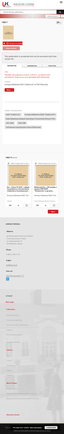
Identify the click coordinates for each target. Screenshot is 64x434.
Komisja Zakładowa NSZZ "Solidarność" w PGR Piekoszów (26, 84)
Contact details (11, 389)
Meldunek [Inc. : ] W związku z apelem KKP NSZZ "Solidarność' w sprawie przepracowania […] (45, 189)
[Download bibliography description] (10, 205)
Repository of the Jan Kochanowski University (22, 398)
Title (8, 356)
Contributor (10, 365)
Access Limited (12, 43)
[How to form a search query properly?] (62, 16)
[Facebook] (7, 279)
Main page (10, 302)
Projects (9, 330)
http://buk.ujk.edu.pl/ (15, 276)
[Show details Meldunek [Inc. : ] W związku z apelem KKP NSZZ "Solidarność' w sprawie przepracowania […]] (53, 205)
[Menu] (61, 2)
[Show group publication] (18, 163)
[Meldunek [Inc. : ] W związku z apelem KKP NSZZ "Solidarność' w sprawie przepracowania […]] (45, 174)
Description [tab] (11, 66)
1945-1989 (22, 123)
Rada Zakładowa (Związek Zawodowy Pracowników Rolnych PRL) (30, 119)
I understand (51, 427)
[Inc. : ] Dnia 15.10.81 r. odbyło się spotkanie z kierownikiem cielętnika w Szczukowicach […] (18, 189)
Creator (9, 361)
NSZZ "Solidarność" (13, 114)
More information (36, 427)
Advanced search (53, 16)
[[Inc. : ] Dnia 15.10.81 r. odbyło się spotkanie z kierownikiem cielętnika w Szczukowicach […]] (18, 174)
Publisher (9, 375)
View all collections (13, 342)
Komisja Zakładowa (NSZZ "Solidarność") (40, 114)
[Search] (60, 12)
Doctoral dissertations (14, 335)
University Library (12, 315)
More (53, 212)
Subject (9, 370)
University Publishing (14, 320)
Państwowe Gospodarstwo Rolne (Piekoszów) (23, 127)
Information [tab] (32, 66)
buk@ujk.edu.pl (11, 265)
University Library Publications (17, 325)
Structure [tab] (52, 66)
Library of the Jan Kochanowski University (21, 394)
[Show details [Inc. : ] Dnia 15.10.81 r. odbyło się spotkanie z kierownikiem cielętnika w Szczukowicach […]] (26, 205)
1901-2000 (10, 123)
